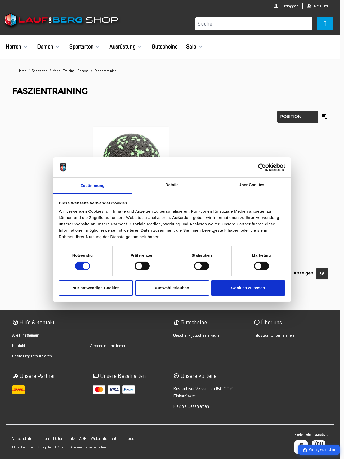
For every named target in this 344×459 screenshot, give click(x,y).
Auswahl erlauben (172, 288)
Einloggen (289, 6)
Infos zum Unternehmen (274, 335)
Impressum (129, 438)
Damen (45, 46)
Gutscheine (164, 46)
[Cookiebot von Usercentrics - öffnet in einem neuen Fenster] (262, 167)
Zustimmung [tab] (93, 185)
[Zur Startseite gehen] (62, 21)
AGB (83, 438)
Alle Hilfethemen (25, 335)
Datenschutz (64, 438)
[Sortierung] (297, 117)
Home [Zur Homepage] (21, 70)
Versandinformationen (108, 346)
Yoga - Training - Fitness (71, 70)
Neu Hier (321, 6)
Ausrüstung (122, 46)
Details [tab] (172, 184)
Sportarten (81, 46)
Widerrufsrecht (103, 438)
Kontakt (18, 346)
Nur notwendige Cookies (95, 288)
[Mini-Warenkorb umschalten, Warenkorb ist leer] (325, 23)
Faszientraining (105, 70)
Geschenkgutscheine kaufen (197, 335)
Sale (191, 46)
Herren (13, 46)
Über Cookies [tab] (252, 184)
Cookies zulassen (248, 288)
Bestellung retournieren (32, 356)
